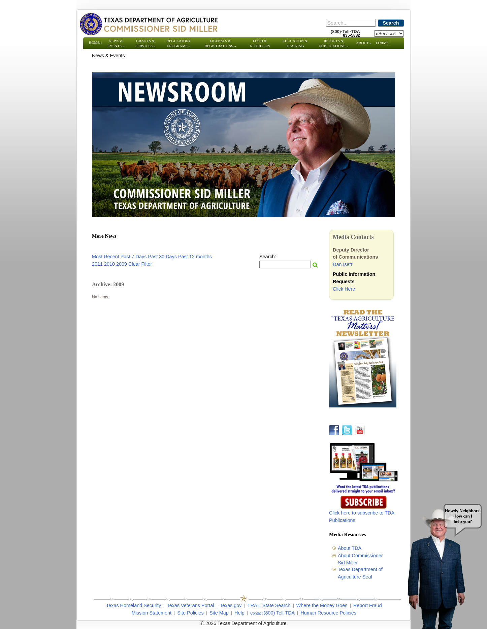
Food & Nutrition (260, 43)
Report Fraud (367, 605)
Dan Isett (342, 264)
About (363, 43)
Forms (382, 43)
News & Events (115, 43)
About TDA (349, 548)
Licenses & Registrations (220, 43)
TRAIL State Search (269, 605)
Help (239, 613)
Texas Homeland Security (133, 605)
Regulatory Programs (178, 43)
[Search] (351, 23)
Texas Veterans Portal (190, 605)
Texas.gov (231, 605)
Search (391, 23)
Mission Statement (151, 613)
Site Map (219, 613)
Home (96, 42)
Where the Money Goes (322, 605)
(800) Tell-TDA (279, 613)
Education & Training (295, 43)
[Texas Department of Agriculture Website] (148, 24)
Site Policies (190, 613)
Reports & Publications (333, 43)
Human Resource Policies (328, 613)
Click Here (344, 289)
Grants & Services (145, 43)
